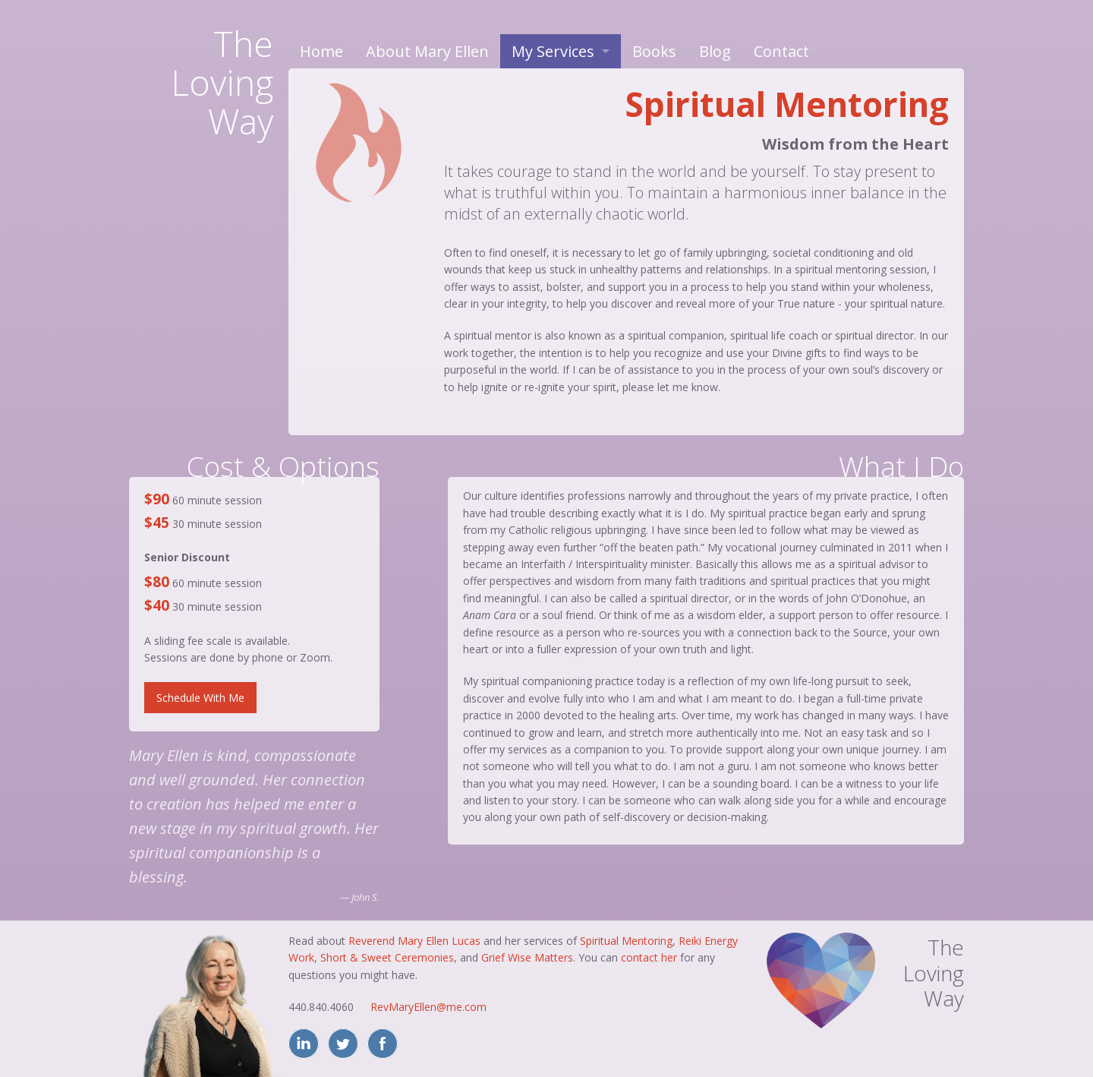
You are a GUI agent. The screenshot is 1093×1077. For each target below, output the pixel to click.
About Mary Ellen (427, 51)
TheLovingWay (222, 82)
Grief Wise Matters (527, 957)
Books (654, 51)
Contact (781, 51)
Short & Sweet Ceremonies (387, 957)
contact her (649, 957)
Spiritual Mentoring (626, 940)
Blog (715, 51)
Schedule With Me (200, 697)
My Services (553, 51)
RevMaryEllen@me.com (428, 1007)
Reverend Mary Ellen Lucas (414, 940)
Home (321, 51)
